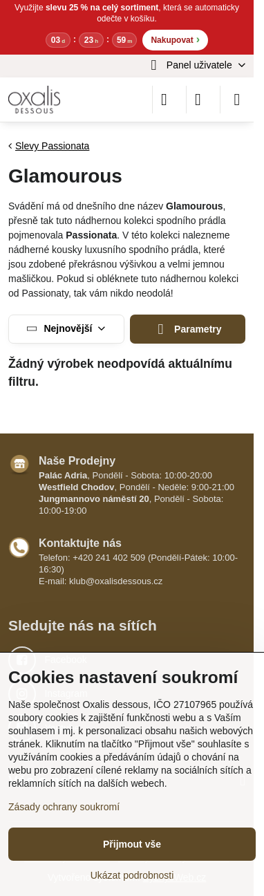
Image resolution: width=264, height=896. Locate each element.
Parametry (187, 329)
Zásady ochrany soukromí (64, 806)
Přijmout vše (132, 844)
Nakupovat (175, 39)
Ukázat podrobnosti (132, 875)
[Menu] (237, 99)
